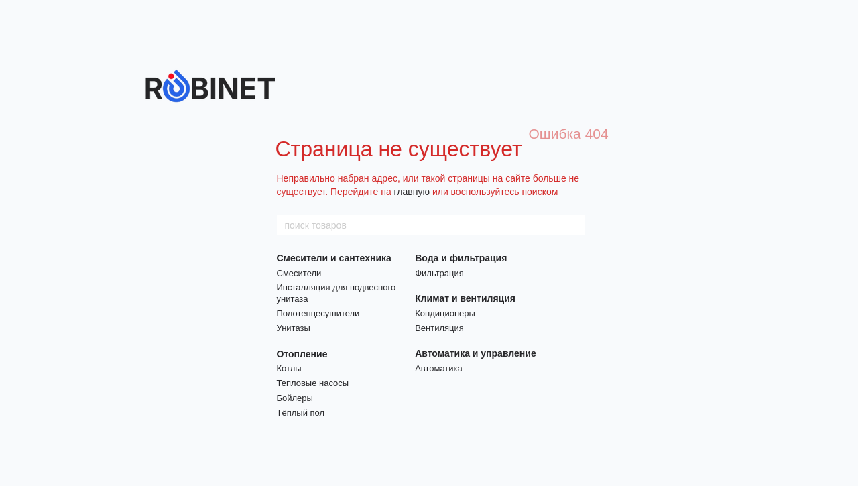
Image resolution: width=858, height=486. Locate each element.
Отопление (302, 354)
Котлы (289, 368)
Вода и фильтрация (461, 258)
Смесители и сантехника (334, 258)
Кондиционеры (445, 313)
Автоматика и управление (475, 353)
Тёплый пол (301, 413)
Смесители (299, 273)
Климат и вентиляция (465, 298)
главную (412, 191)
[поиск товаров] (574, 225)
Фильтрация (439, 273)
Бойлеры (295, 398)
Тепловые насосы (313, 383)
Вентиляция (439, 328)
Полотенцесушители (318, 313)
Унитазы (293, 328)
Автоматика (439, 368)
